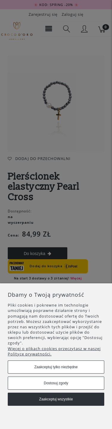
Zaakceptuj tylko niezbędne (55, 367)
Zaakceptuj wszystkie (56, 399)
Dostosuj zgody (56, 383)
